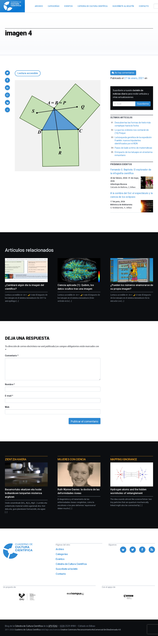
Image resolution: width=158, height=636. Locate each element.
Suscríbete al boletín (67, 568)
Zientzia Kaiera (15, 459)
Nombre (10, 384)
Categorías (62, 554)
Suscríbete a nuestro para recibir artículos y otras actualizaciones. (131, 93)
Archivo (60, 549)
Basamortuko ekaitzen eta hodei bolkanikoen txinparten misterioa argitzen (23, 493)
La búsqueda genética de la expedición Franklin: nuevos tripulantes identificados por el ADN (133, 140)
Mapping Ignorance (123, 459)
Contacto (61, 573)
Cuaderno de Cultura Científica (28, 630)
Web (7, 407)
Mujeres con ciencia (72, 459)
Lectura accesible (28, 73)
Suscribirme (143, 104)
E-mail (9, 396)
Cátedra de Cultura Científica (71, 564)
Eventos (60, 559)
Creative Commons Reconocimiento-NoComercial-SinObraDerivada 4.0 (90, 630)
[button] (7, 72)
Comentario (11, 355)
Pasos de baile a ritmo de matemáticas (133, 148)
